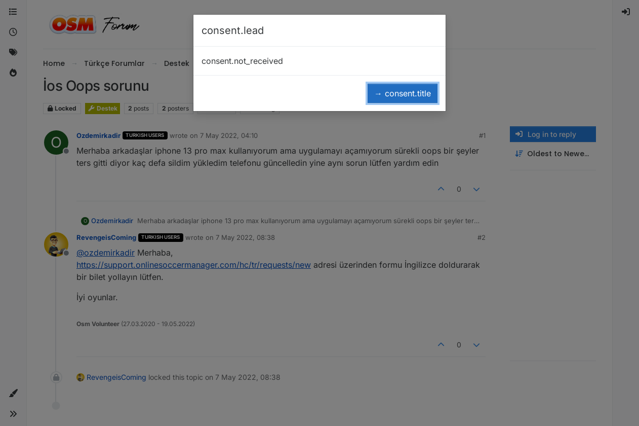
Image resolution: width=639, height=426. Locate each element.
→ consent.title (402, 93)
